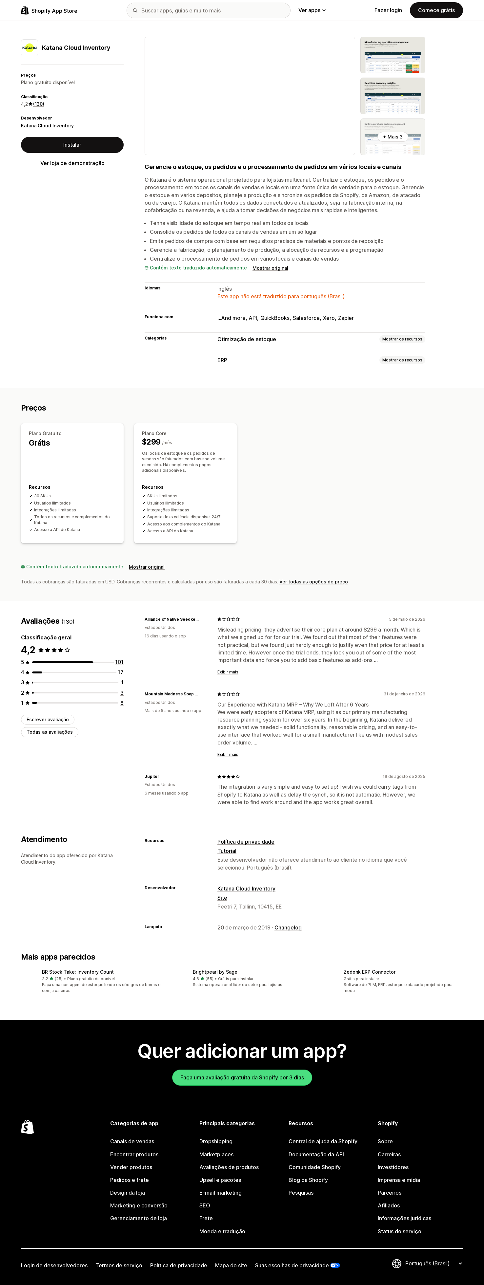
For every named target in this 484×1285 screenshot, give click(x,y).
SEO (204, 1205)
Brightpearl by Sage (215, 972)
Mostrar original (270, 268)
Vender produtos (131, 1167)
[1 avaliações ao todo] (122, 682)
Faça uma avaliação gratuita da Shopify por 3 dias (242, 1077)
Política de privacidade (245, 841)
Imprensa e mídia (399, 1180)
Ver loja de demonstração (72, 163)
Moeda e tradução (222, 1231)
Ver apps (312, 10)
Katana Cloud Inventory (47, 125)
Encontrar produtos (134, 1154)
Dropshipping (215, 1141)
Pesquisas (301, 1192)
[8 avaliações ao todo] (122, 703)
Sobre (385, 1141)
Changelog (288, 927)
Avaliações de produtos (229, 1167)
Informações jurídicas (404, 1218)
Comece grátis (436, 10)
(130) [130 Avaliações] (38, 104)
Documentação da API (316, 1154)
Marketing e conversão (139, 1205)
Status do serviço (399, 1231)
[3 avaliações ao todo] (122, 692)
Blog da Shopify (308, 1180)
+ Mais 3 (393, 136)
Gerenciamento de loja (138, 1218)
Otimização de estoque (246, 339)
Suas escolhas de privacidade (292, 1265)
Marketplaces (216, 1154)
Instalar (72, 144)
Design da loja (127, 1192)
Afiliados (389, 1205)
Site (222, 897)
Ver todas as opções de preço (313, 581)
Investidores (393, 1167)
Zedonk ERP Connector (369, 972)
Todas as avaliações (50, 732)
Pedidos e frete (129, 1180)
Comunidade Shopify (315, 1167)
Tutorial (226, 851)
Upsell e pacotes (220, 1180)
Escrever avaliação (48, 719)
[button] (91, 982)
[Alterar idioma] (433, 1263)
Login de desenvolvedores (54, 1265)
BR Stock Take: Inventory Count (78, 972)
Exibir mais (227, 672)
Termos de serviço (118, 1265)
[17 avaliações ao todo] (121, 672)
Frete (206, 1218)
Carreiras (389, 1154)
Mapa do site (231, 1265)
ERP (222, 360)
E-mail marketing (220, 1192)
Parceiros (389, 1192)
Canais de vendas (132, 1141)
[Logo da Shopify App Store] (49, 10)
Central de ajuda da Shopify (323, 1141)
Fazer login (388, 10)
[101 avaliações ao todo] (119, 662)
